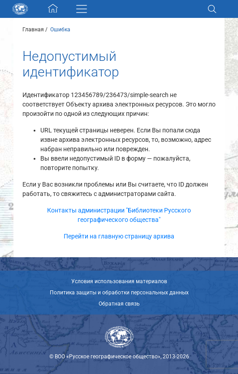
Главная (33, 29)
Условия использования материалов (119, 281)
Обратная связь (119, 304)
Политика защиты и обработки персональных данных (119, 292)
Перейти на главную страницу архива (119, 236)
